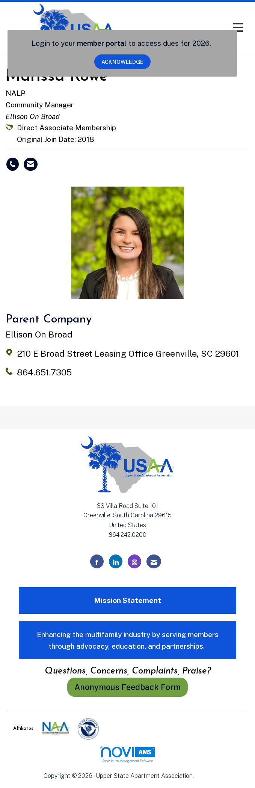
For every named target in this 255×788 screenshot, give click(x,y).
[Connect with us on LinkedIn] (115, 561)
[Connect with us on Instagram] (134, 561)
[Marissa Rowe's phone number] (13, 164)
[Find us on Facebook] (97, 561)
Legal (203, 775)
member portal (102, 43)
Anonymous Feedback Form (127, 687)
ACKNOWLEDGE (122, 62)
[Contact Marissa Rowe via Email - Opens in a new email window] (30, 164)
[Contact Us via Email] (153, 561)
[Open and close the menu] (195, 28)
